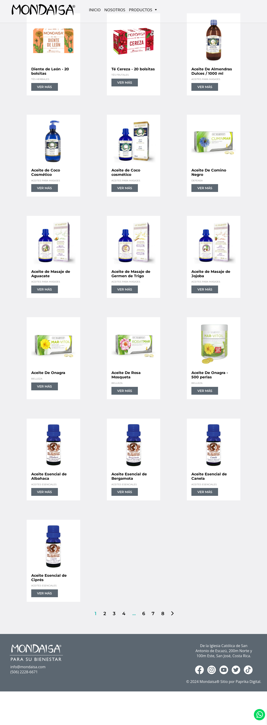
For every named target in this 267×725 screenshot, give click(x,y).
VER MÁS (44, 87)
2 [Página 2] (104, 613)
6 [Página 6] (143, 613)
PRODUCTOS (38, 707)
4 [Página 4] (123, 613)
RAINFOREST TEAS (43, 721)
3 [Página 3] (114, 613)
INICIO (95, 9)
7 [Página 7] (152, 613)
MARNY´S (35, 714)
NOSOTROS (114, 9)
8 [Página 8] (162, 613)
